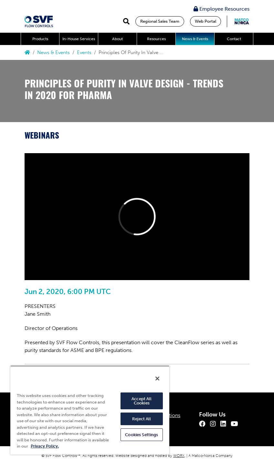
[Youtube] (234, 424)
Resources (156, 39)
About (117, 39)
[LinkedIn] (223, 424)
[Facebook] (202, 424)
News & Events (195, 39)
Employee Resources (221, 9)
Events (84, 52)
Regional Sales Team (159, 21)
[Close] (157, 378)
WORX (178, 455)
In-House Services (78, 39)
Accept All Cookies (142, 400)
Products (40, 39)
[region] (89, 410)
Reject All (141, 418)
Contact (234, 39)
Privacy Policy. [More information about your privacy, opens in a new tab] (45, 446)
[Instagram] (213, 424)
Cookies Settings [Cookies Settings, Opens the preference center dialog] (141, 434)
